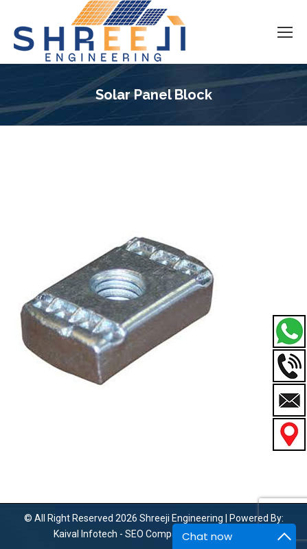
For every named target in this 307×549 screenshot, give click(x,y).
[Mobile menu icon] (285, 32)
